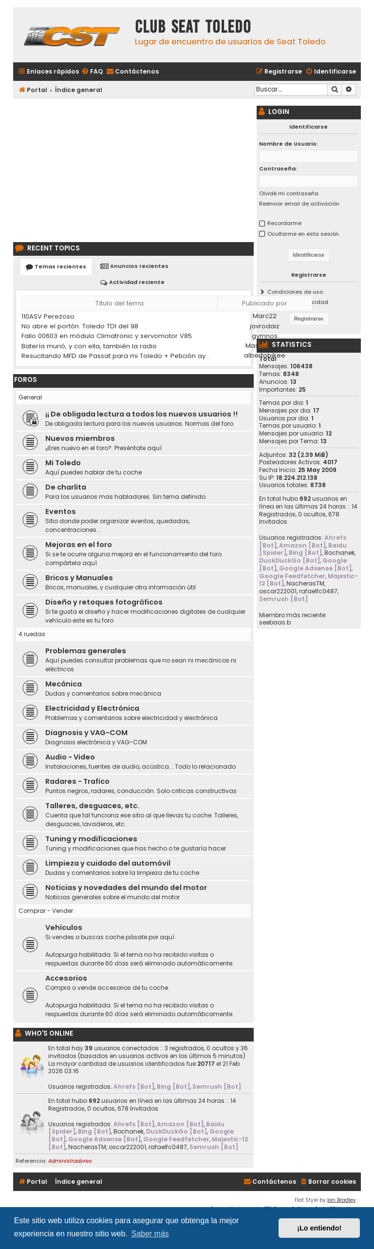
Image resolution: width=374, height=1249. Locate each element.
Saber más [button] (149, 1234)
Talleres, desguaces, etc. (92, 806)
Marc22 (265, 316)
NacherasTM (87, 1147)
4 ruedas (32, 634)
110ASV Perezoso (48, 316)
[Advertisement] (133, 169)
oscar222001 (127, 1147)
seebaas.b (275, 622)
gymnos (265, 336)
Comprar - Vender (46, 911)
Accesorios (66, 978)
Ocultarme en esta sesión (303, 234)
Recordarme (284, 223)
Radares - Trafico (77, 781)
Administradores (70, 1161)
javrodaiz (265, 326)
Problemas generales (85, 651)
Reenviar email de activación (299, 204)
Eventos (60, 511)
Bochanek (128, 1131)
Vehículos (63, 927)
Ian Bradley (341, 1200)
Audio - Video (70, 757)
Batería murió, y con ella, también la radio (89, 346)
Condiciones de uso (295, 292)
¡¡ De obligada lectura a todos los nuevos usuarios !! (141, 414)
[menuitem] (92, 71)
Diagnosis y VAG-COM (86, 733)
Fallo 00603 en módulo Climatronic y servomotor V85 (106, 336)
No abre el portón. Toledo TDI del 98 (79, 326)
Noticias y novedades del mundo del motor (126, 887)
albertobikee (264, 355)
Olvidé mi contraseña (288, 193)
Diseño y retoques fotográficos (104, 602)
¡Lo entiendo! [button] (319, 1228)
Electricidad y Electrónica (92, 708)
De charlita (65, 487)
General (30, 397)
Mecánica (63, 684)
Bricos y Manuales (79, 578)
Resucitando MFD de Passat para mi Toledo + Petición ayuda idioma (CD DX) (117, 355)
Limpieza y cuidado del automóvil (107, 863)
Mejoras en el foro (78, 544)
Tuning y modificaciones (91, 839)
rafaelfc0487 (168, 1147)
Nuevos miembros (80, 438)
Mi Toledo (63, 463)
